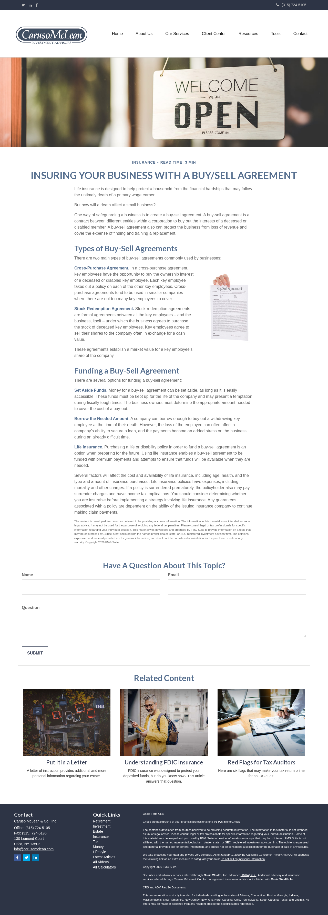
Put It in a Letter (66, 762)
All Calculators (104, 867)
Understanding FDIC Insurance (164, 762)
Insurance (101, 836)
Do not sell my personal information (243, 859)
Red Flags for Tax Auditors (261, 762)
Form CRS (157, 813)
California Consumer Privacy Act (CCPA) (271, 854)
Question (30, 607)
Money (98, 847)
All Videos (101, 862)
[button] (144, 33)
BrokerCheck (231, 821)
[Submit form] (35, 653)
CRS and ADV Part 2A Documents (164, 887)
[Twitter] (23, 5)
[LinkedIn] (30, 5)
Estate (98, 831)
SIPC (253, 875)
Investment (101, 826)
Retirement (101, 821)
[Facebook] (37, 5)
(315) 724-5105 (291, 5)
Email (173, 575)
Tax (96, 842)
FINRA (245, 875)
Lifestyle (99, 852)
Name (27, 575)
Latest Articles (104, 857)
